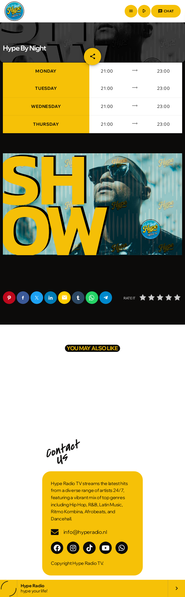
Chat (166, 11)
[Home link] (14, 11)
